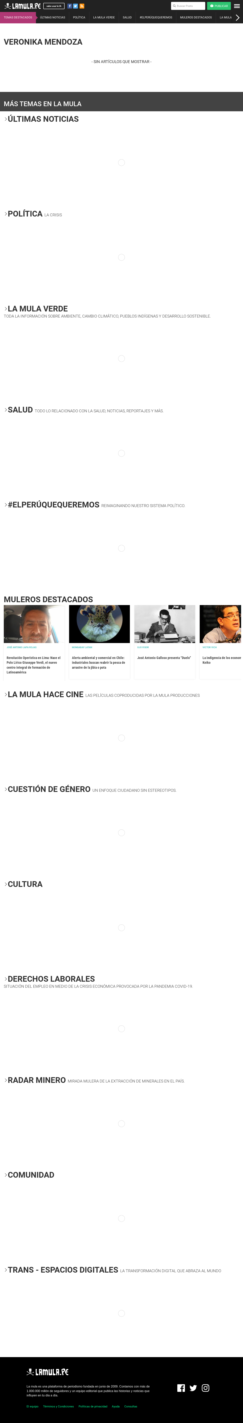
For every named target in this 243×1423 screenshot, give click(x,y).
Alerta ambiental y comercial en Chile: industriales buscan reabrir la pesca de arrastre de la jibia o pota (98, 662)
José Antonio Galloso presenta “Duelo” (164, 658)
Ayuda (116, 1406)
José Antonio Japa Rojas (21, 647)
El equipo (33, 1406)
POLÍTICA (79, 17)
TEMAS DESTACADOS (18, 17)
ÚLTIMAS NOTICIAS (52, 17)
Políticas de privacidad (93, 1406)
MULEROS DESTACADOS (196, 17)
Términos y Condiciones (58, 1406)
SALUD (127, 17)
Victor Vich (210, 647)
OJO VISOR (143, 647)
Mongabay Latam (82, 647)
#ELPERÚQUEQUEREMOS (156, 17)
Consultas (130, 1406)
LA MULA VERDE (104, 17)
